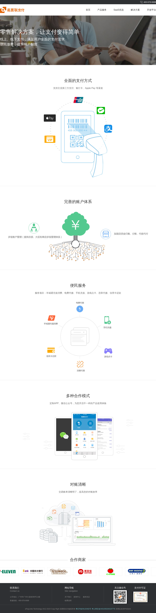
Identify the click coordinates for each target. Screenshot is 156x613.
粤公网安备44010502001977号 (103, 609)
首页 (88, 10)
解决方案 (135, 10)
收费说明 (68, 601)
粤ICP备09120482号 (83, 609)
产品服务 (102, 10)
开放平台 (151, 10)
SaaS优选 (119, 10)
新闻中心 (77, 597)
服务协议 (86, 597)
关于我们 (68, 597)
